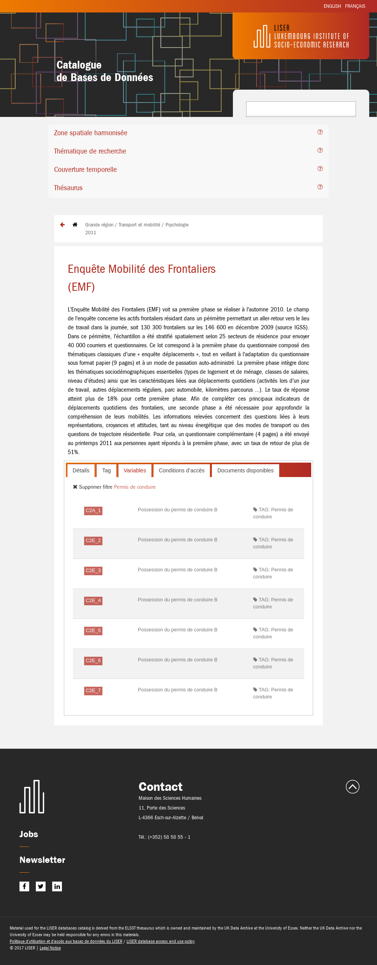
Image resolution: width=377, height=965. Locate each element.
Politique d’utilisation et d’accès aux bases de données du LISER (66, 941)
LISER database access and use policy (161, 941)
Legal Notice (50, 948)
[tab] (188, 134)
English (332, 6)
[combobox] (301, 109)
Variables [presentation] (135, 470)
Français (355, 6)
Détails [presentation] (81, 470)
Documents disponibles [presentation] (245, 470)
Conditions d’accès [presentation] (182, 470)
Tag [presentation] (106, 470)
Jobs (28, 834)
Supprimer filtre (93, 486)
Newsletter (42, 859)
